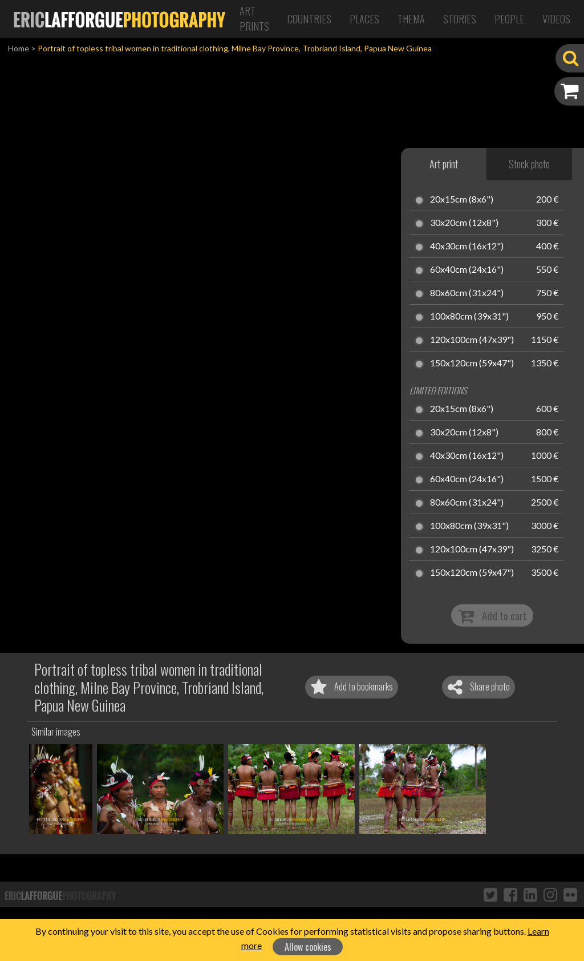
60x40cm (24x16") (467, 269)
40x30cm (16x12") (467, 246)
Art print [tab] (443, 163)
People (509, 18)
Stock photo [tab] (529, 163)
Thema (411, 18)
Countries (309, 18)
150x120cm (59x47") (472, 363)
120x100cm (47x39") (472, 340)
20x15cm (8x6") (461, 199)
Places (364, 18)
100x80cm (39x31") (469, 316)
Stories (459, 18)
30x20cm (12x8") (464, 223)
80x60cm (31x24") (467, 293)
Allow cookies (308, 947)
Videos (556, 18)
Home (18, 48)
